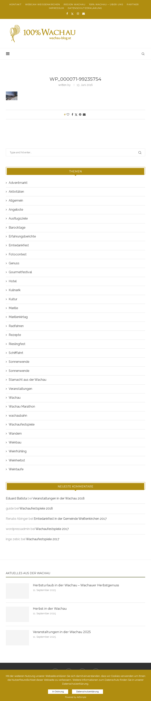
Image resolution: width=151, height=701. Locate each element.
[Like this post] (68, 114)
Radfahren (16, 326)
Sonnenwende (19, 362)
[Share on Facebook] (72, 114)
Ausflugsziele (18, 218)
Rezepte (15, 335)
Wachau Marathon (22, 406)
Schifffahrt (16, 353)
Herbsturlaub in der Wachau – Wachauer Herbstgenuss (76, 585)
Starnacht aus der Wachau (27, 379)
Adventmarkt (18, 183)
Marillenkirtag (18, 317)
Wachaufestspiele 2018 (36, 508)
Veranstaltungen (20, 389)
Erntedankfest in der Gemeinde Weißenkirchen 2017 (70, 518)
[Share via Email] (84, 114)
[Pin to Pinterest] (80, 114)
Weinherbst (17, 460)
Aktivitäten (16, 191)
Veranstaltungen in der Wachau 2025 (62, 632)
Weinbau (15, 442)
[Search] (143, 53)
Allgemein (16, 200)
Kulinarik (15, 290)
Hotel (13, 281)
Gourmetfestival (20, 272)
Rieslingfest (17, 344)
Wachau (15, 397)
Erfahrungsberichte (22, 236)
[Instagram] (78, 13)
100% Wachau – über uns (106, 4)
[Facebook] (67, 13)
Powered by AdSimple (75, 697)
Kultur (13, 299)
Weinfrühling (18, 451)
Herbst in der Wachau (50, 608)
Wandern (15, 433)
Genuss (14, 263)
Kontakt (15, 4)
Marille (13, 308)
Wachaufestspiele (21, 424)
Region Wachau (74, 4)
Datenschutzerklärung (85, 8)
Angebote (16, 209)
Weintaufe (16, 469)
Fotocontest (18, 254)
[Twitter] (72, 13)
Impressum (56, 8)
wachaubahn (18, 415)
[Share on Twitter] (76, 114)
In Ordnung (58, 691)
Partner (133, 4)
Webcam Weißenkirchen (42, 4)
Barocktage (17, 227)
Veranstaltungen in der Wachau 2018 (59, 498)
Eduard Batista (16, 498)
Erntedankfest (19, 245)
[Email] (83, 13)
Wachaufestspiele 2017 (52, 529)
